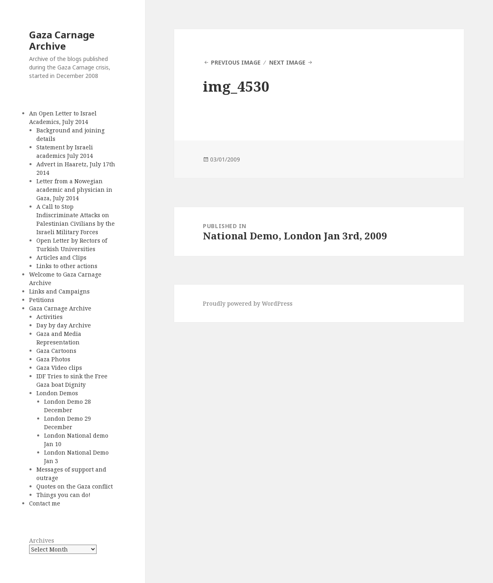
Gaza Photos (53, 359)
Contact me (44, 503)
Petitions (41, 300)
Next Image (287, 62)
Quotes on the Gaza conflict (74, 486)
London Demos (57, 393)
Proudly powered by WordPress (248, 303)
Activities (49, 317)
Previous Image (236, 62)
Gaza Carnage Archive (62, 40)
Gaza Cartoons (56, 350)
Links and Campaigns (59, 291)
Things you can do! (63, 495)
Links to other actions (66, 266)
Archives (41, 540)
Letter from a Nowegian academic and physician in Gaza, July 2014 (74, 189)
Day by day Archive (63, 325)
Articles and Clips (61, 257)
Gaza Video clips (59, 367)
